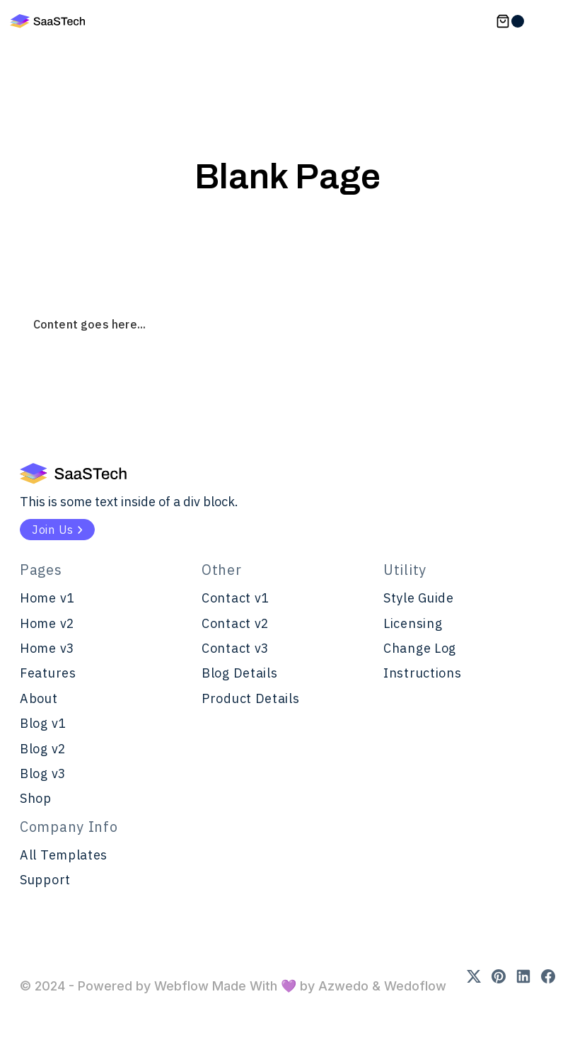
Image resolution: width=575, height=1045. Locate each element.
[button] (510, 21)
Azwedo (345, 985)
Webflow (181, 985)
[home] (47, 21)
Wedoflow (413, 985)
